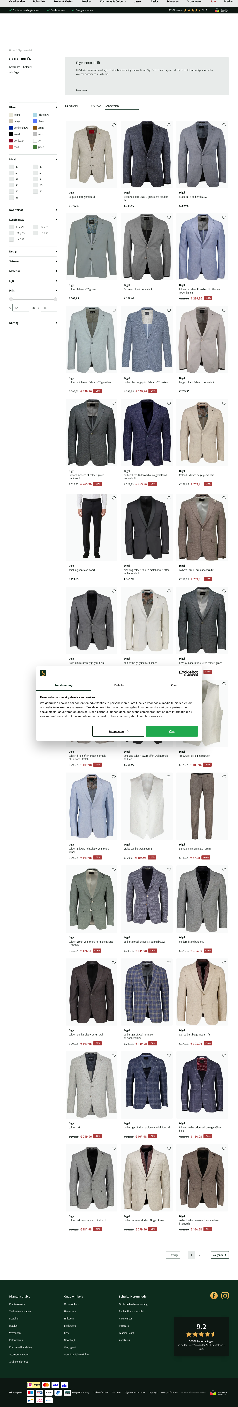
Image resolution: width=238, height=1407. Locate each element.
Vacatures (124, 1340)
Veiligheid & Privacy (80, 1392)
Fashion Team (126, 1333)
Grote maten (194, 37)
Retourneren (16, 1340)
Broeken (86, 37)
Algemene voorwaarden (135, 1392)
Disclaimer (116, 1392)
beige (14, 121)
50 (17, 173)
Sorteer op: (96, 106)
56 (41, 179)
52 (41, 173)
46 (17, 166)
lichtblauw (41, 115)
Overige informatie (169, 1392)
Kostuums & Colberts (113, 37)
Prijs (33, 290)
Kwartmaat (33, 210)
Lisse (66, 1333)
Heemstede (70, 1311)
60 (41, 185)
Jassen (138, 37)
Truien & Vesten (63, 37)
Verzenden (15, 1333)
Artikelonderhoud (18, 1361)
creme (14, 115)
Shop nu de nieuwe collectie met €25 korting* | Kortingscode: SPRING (119, 3)
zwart (14, 134)
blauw (38, 121)
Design (33, 251)
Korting (33, 323)
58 (17, 185)
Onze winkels (73, 1296)
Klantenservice (19, 1296)
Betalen (13, 1325)
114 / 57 (20, 239)
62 (17, 191)
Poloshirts (39, 37)
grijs (37, 134)
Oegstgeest (70, 1347)
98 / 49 (20, 227)
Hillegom (69, 1318)
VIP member (125, 1318)
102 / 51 (44, 227)
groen (38, 147)
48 (41, 166)
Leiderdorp (70, 1325)
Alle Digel (14, 72)
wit (37, 140)
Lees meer (81, 90)
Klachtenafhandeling (20, 1347)
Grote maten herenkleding (133, 1304)
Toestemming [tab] (64, 685)
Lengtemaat (33, 220)
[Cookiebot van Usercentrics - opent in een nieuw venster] (182, 673)
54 (17, 179)
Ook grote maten (84, 10)
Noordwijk (69, 1340)
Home (12, 50)
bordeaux (16, 140)
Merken (228, 37)
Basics (154, 37)
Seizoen (33, 261)
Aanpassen (118, 731)
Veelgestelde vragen (20, 1311)
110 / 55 (44, 233)
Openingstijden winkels (76, 1354)
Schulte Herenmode (133, 1296)
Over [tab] (174, 685)
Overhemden (17, 37)
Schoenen (173, 37)
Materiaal (33, 271)
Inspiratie (124, 1325)
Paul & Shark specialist (131, 1311)
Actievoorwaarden (19, 1354)
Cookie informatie (100, 1392)
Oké (172, 731)
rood (14, 147)
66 (17, 197)
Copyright (153, 1392)
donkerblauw (18, 128)
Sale (213, 37)
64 (41, 191)
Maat (33, 159)
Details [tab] (119, 685)
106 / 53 (20, 233)
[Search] (181, 22)
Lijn (33, 281)
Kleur (33, 107)
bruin (38, 128)
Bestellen (14, 1318)
